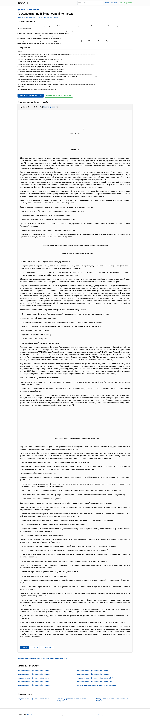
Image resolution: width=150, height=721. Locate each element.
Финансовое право (33, 9)
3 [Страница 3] (34, 647)
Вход (107, 3)
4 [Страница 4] (37, 647)
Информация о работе (42, 659)
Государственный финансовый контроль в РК (94, 682)
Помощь (114, 3)
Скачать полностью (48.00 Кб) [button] (30, 95)
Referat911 (30, 715)
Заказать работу (125, 3)
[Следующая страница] (48, 647)
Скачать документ (50, 107)
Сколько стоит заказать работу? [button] (58, 95)
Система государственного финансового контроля (96, 685)
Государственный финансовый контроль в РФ (95, 678)
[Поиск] (90, 3)
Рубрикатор (21, 9)
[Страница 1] (24, 647)
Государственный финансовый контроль (34, 671)
